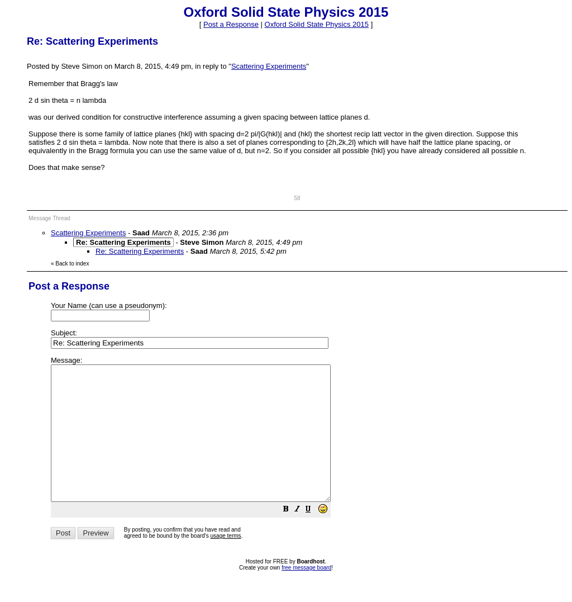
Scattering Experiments (268, 66)
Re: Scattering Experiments (140, 251)
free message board (306, 594)
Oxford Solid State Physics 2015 (317, 24)
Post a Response (231, 24)
